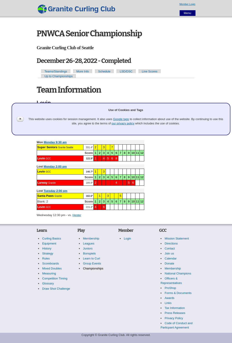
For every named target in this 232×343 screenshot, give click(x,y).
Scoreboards (50, 263)
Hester (77, 215)
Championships (93, 268)
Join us (169, 253)
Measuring (49, 273)
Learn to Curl (91, 258)
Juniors (88, 248)
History (46, 248)
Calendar (171, 258)
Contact (170, 248)
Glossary (48, 283)
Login (127, 238)
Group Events (92, 263)
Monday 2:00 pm (55, 166)
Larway (42, 182)
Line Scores (149, 71)
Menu (187, 13)
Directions (171, 243)
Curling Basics (51, 238)
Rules (46, 258)
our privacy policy (123, 123)
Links (168, 303)
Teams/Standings (55, 71)
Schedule (104, 71)
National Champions (178, 273)
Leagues (88, 243)
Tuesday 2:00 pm (56, 190)
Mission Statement (177, 238)
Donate (169, 263)
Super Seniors (47, 147)
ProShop (170, 288)
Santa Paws (45, 195)
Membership (91, 238)
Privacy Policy (174, 318)
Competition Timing (54, 278)
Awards (169, 298)
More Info (82, 71)
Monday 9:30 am (55, 142)
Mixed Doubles (52, 268)
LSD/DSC (126, 71)
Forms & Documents (178, 293)
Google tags (121, 119)
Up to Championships (58, 76)
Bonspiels (89, 253)
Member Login (187, 4)
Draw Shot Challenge (56, 288)
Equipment (49, 243)
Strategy (47, 253)
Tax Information (175, 308)
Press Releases (175, 313)
